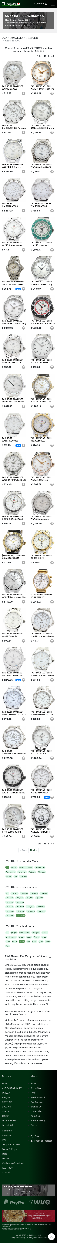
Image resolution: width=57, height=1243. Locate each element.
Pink (7, 946)
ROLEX (5, 1083)
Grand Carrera (25, 867)
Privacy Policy (38, 1120)
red (28, 941)
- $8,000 (39, 898)
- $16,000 (20, 911)
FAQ (33, 1092)
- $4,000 (44, 893)
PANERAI (6, 1135)
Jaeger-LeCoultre (11, 1144)
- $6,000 (19, 898)
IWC (4, 1140)
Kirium (9, 876)
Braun (36, 937)
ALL (7, 867)
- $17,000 (31, 911)
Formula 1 (22, 872)
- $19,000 (10, 915)
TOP (4, 38)
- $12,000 (20, 906)
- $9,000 (9, 902)
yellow (45, 932)
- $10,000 (20, 902)
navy (44, 937)
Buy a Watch (37, 1088)
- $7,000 (29, 898)
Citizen (5, 1116)
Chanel (6, 1172)
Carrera (23, 876)
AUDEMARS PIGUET (12, 1088)
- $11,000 (9, 906)
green (21, 937)
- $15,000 (10, 911)
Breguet (6, 1097)
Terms (34, 1125)
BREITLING (7, 1102)
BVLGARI (6, 1106)
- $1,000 (14, 893)
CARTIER (6, 1111)
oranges (35, 932)
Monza (14, 867)
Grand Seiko (8, 1125)
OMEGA (6, 1092)
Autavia (32, 872)
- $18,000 (41, 911)
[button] (23, 93)
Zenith (5, 1158)
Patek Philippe (9, 1149)
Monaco (41, 872)
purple (14, 932)
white (21, 941)
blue (8, 941)
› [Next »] (33, 850)
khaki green (11, 937)
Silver (47, 941)
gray (34, 941)
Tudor (5, 1153)
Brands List (36, 1106)
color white (32, 38)
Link (15, 876)
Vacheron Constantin (13, 1163)
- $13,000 (30, 906)
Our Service (37, 1102)
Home (34, 1083)
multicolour (24, 932)
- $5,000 (9, 898)
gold (41, 941)
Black (14, 941)
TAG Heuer (7, 1167)
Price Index (36, 1111)
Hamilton (7, 1130)
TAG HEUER (16, 38)
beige (29, 937)
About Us (35, 1116)
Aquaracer (10, 872)
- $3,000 (34, 893)
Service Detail (38, 1097)
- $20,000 (20, 915)
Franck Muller (9, 1120)
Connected (40, 867)
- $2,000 (24, 893)
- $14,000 (41, 906)
